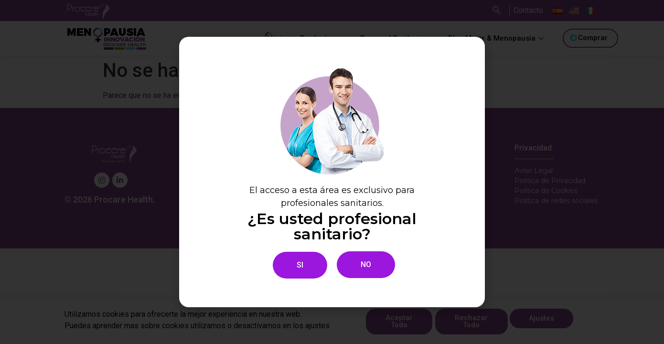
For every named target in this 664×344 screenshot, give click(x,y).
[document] (332, 172)
